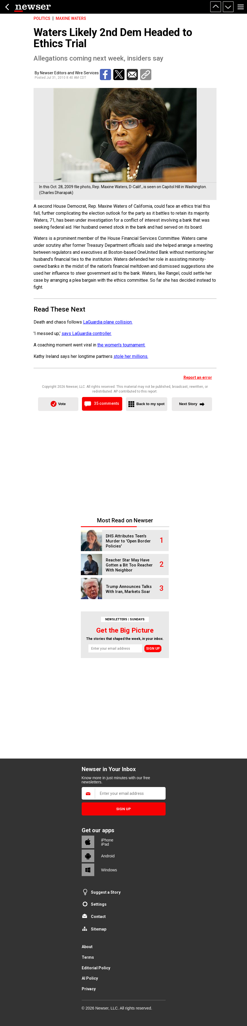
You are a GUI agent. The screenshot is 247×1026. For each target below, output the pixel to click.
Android (108, 856)
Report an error (198, 377)
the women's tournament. (121, 345)
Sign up (153, 648)
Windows (109, 870)
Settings (99, 904)
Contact (98, 916)
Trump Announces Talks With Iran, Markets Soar (129, 589)
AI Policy (90, 978)
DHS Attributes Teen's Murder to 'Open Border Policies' (128, 541)
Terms (88, 957)
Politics (42, 18)
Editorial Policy (96, 968)
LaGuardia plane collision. (108, 322)
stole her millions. (131, 356)
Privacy (89, 989)
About (87, 946)
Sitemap (98, 929)
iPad (105, 844)
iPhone (107, 840)
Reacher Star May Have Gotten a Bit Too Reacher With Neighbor (129, 565)
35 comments (106, 403)
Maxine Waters (71, 18)
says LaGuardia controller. (87, 333)
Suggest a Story (106, 892)
